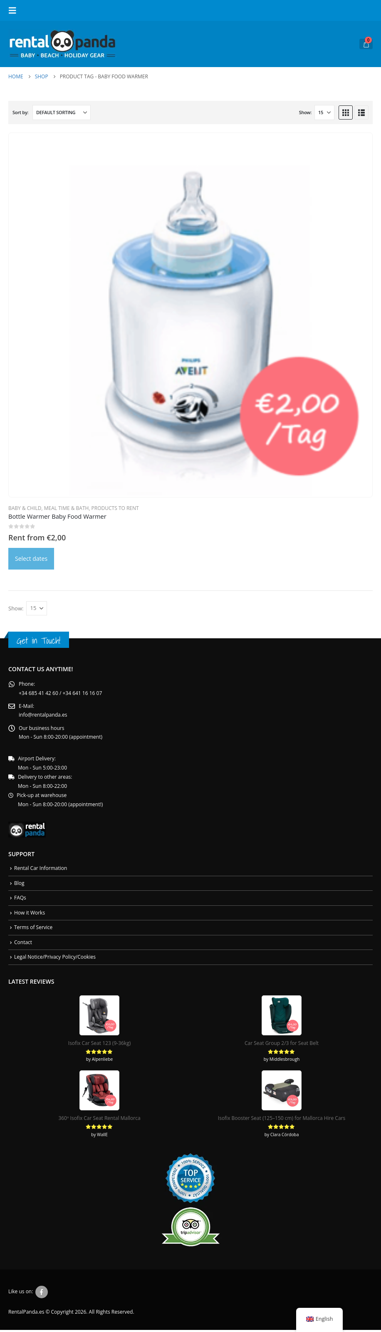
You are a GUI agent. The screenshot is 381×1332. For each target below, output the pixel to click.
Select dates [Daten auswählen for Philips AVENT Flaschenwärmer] (31, 558)
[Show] (324, 112)
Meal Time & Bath (66, 508)
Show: (305, 112)
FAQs (20, 899)
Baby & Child (25, 508)
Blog (19, 884)
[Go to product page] (190, 314)
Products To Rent (115, 508)
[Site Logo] (62, 44)
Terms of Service (33, 929)
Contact (23, 944)
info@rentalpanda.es (43, 715)
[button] (15, 10)
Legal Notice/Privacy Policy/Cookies (55, 958)
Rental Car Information (40, 869)
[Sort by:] (61, 112)
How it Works (29, 914)
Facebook (41, 1294)
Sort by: (20, 112)
